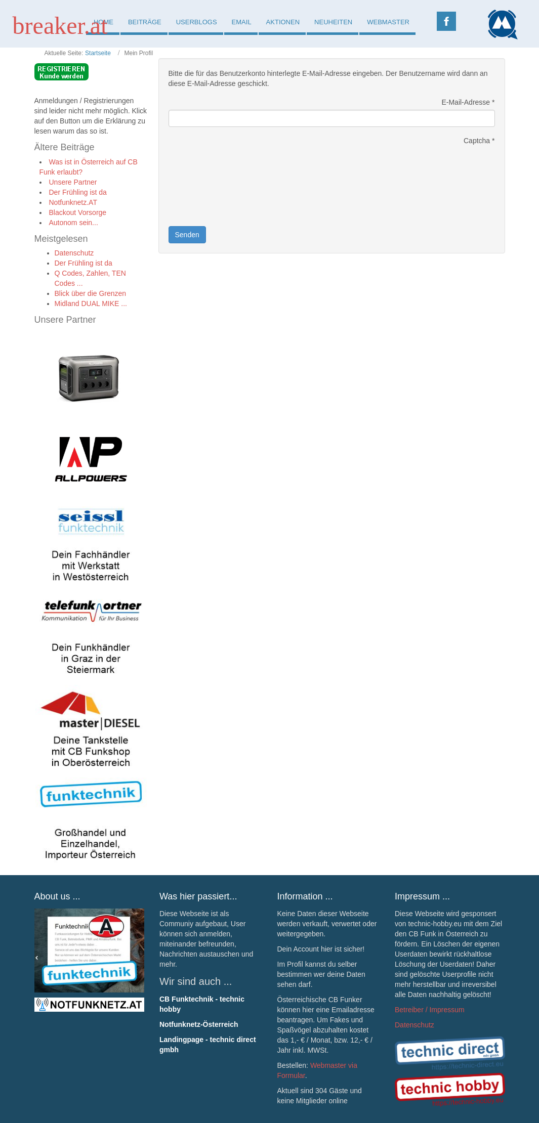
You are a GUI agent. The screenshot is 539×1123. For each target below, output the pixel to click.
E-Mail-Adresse (467, 102)
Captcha (479, 141)
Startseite (98, 53)
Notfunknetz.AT (73, 202)
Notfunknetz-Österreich (198, 1024)
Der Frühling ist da (78, 192)
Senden (187, 235)
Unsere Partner (73, 182)
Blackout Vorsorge (78, 212)
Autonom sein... (73, 223)
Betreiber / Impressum (430, 1010)
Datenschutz (414, 1025)
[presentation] (210, 184)
